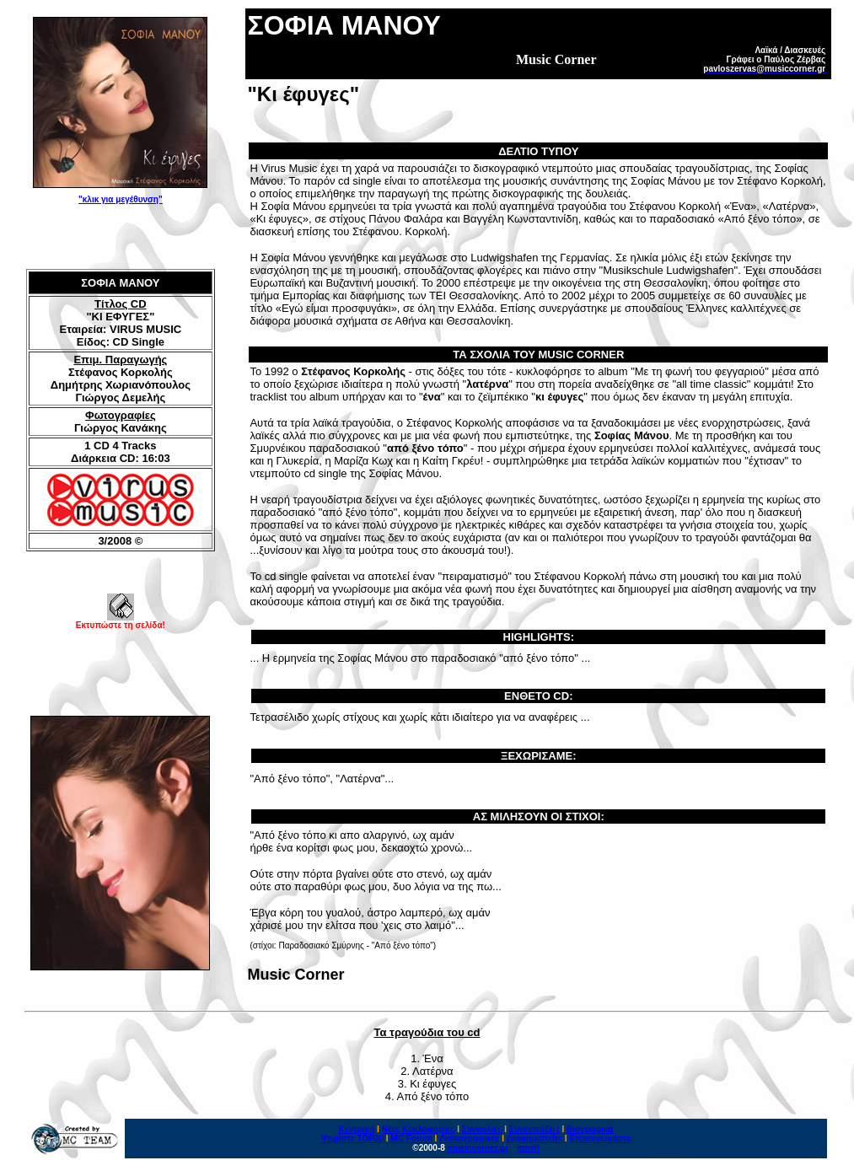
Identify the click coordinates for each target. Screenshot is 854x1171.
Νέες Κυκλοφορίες (418, 1129)
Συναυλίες (482, 1129)
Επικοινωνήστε (600, 1138)
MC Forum (411, 1138)
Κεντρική (357, 1129)
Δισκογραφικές (469, 1138)
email (529, 1147)
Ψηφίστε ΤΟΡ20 (352, 1138)
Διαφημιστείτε (534, 1138)
